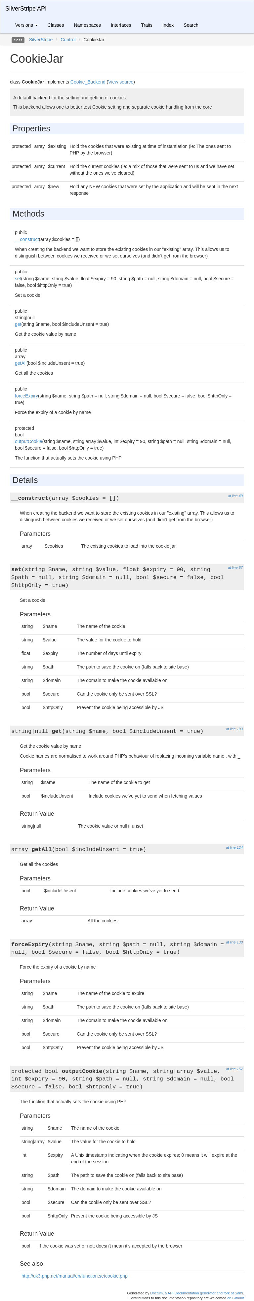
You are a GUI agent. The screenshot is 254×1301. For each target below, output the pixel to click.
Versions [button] (26, 25)
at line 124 (234, 847)
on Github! (235, 1298)
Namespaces (87, 25)
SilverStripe (41, 39)
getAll (20, 363)
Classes (56, 25)
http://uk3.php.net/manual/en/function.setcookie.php (74, 1276)
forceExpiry (26, 395)
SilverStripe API (26, 8)
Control (68, 39)
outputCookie (28, 441)
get (18, 324)
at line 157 (234, 1069)
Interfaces (121, 25)
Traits (146, 25)
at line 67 (235, 567)
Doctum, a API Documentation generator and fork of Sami (196, 1293)
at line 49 (235, 496)
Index (168, 25)
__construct (27, 239)
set (18, 278)
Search (191, 25)
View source (120, 82)
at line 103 (234, 729)
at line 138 (234, 942)
